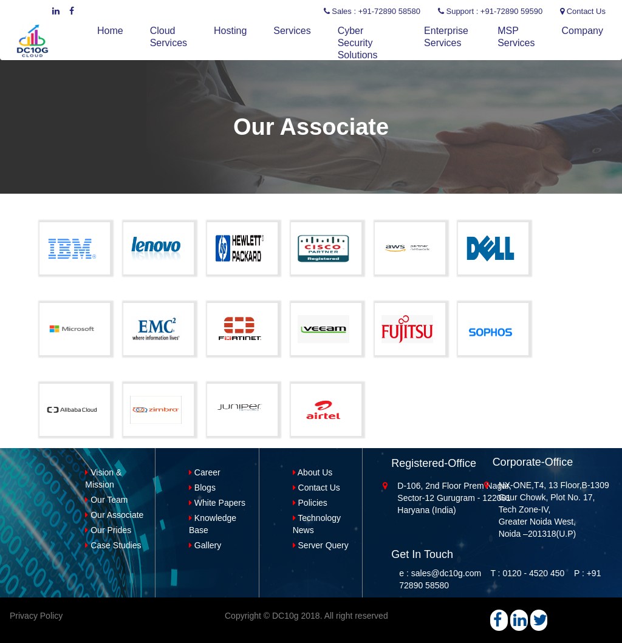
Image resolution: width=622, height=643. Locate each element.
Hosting (230, 31)
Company (582, 31)
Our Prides (108, 530)
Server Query (321, 545)
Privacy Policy (36, 616)
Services (291, 31)
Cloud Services (168, 37)
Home (110, 31)
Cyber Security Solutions (358, 43)
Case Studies (113, 545)
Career (204, 472)
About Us (313, 472)
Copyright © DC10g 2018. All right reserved (306, 616)
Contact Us (316, 487)
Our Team (106, 500)
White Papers (217, 503)
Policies (310, 503)
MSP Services (516, 37)
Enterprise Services (446, 37)
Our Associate (114, 515)
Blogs (202, 487)
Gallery (205, 545)
